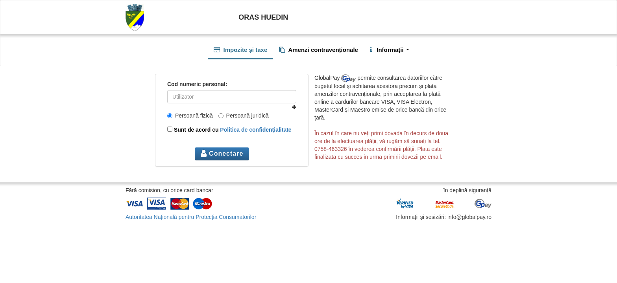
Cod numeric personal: (197, 84)
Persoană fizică (190, 115)
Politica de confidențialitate (255, 130)
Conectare (222, 153)
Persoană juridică (243, 115)
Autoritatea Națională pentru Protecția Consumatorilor (191, 217)
